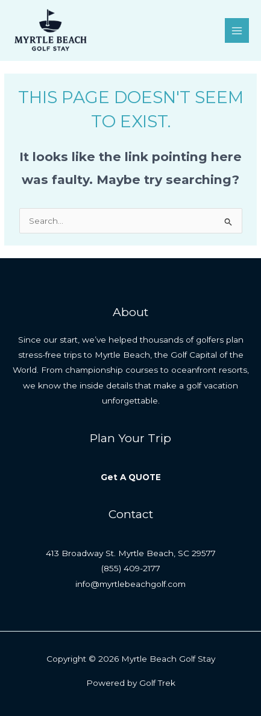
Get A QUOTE (131, 477)
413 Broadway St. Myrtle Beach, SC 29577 (131, 553)
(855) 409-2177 (130, 568)
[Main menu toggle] (237, 30)
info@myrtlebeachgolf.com (130, 584)
